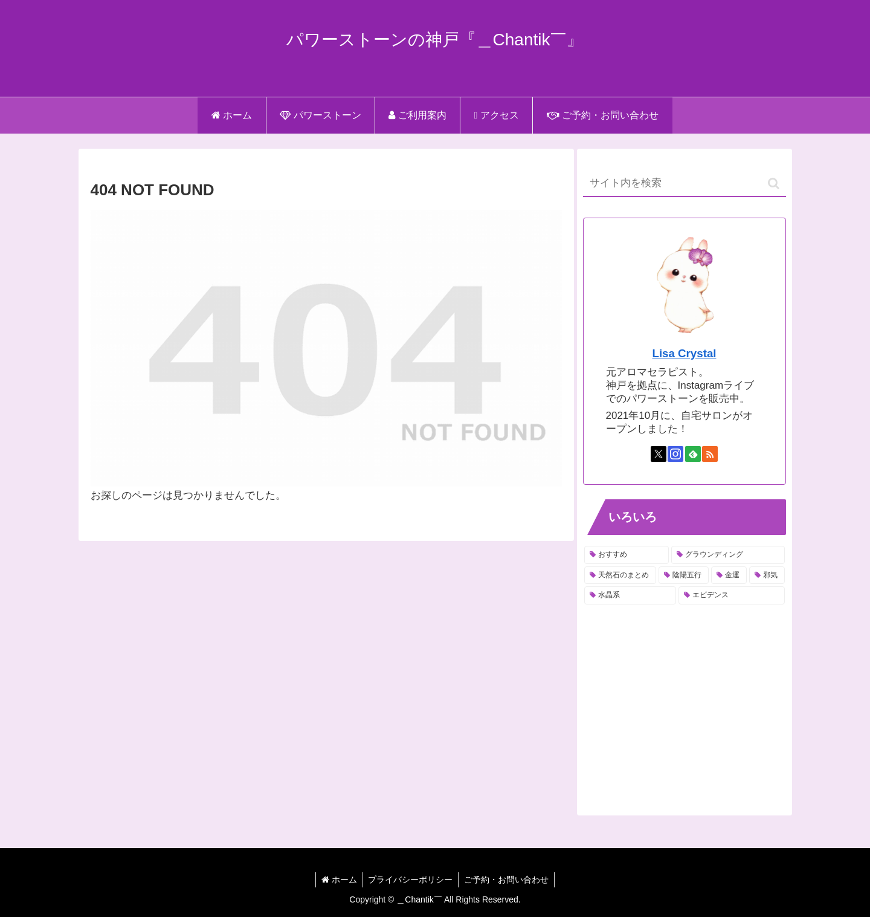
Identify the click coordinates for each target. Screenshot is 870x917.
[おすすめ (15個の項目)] (626, 555)
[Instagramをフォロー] (675, 454)
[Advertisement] (684, 704)
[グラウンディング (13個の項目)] (728, 555)
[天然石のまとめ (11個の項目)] (620, 575)
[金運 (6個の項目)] (729, 575)
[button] (773, 183)
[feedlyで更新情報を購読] (693, 454)
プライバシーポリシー (410, 879)
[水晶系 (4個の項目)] (630, 595)
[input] (684, 183)
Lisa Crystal (684, 353)
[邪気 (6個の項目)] (767, 575)
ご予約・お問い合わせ (507, 879)
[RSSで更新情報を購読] (710, 454)
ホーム (338, 879)
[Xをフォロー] (658, 454)
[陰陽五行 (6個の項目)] (684, 575)
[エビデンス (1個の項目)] (731, 595)
